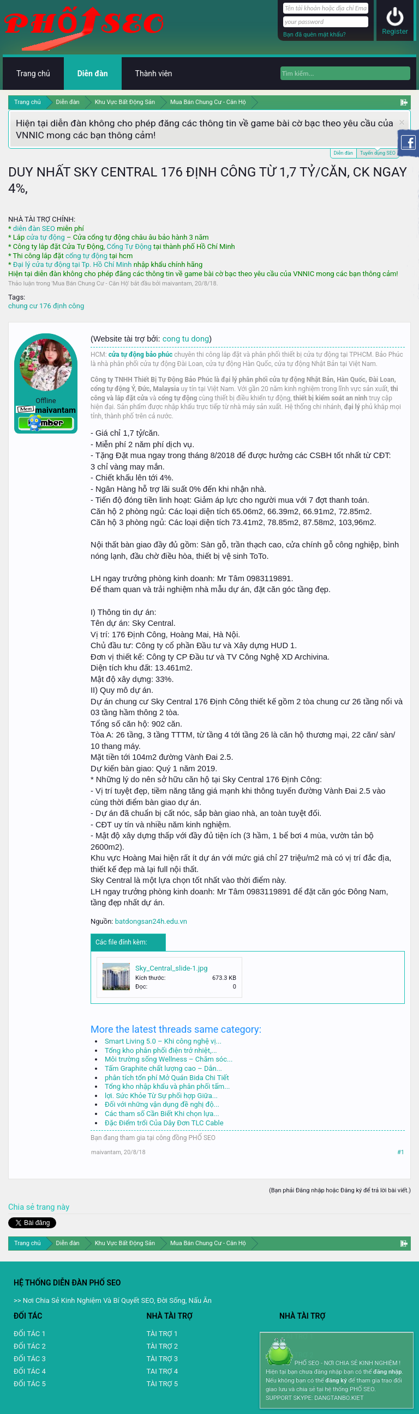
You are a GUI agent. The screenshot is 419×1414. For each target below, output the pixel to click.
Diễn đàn (343, 153)
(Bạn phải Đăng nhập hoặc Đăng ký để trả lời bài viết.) (340, 1190)
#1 (400, 1152)
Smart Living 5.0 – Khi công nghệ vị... (163, 1041)
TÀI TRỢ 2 (162, 1346)
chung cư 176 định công (46, 306)
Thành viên (153, 73)
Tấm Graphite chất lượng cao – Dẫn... (163, 1068)
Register (395, 31)
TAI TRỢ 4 (162, 1371)
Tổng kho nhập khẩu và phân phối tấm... (167, 1086)
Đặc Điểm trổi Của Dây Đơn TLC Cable (164, 1123)
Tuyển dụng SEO (378, 152)
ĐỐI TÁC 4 (30, 1371)
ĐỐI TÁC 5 (30, 1384)
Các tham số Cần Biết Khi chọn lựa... (162, 1114)
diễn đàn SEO (34, 228)
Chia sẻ (22, 1207)
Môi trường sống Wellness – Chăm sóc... (168, 1059)
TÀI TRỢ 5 (162, 1384)
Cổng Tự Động (128, 246)
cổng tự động (86, 256)
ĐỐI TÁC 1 (30, 1334)
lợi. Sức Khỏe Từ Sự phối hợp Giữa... (161, 1096)
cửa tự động (45, 237)
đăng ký (335, 1380)
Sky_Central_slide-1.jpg (171, 968)
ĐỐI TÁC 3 (30, 1359)
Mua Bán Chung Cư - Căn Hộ (90, 283)
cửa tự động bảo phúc (141, 354)
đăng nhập (387, 1371)
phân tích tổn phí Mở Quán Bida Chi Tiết (167, 1078)
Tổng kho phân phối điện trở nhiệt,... (161, 1050)
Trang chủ (33, 73)
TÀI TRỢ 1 (162, 1334)
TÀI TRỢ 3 (162, 1359)
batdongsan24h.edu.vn (151, 921)
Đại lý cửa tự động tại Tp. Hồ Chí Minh (72, 264)
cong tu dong (186, 339)
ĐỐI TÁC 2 (30, 1346)
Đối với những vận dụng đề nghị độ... (162, 1104)
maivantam (177, 283)
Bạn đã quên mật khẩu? (314, 34)
